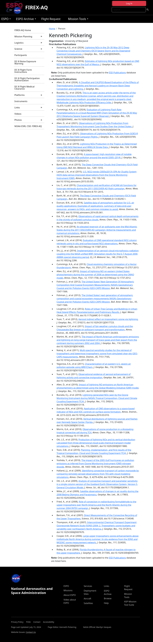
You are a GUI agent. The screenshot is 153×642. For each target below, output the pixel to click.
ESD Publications (117, 72)
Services (88, 586)
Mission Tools (78, 19)
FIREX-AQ (36, 7)
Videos (17, 113)
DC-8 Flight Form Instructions (23, 71)
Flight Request (51, 19)
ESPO (5, 19)
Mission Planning (28, 37)
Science (28, 49)
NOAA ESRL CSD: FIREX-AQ (28, 126)
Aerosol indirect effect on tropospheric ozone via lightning (108, 319)
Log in (129, 3)
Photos (28, 120)
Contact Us (31, 632)
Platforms (28, 96)
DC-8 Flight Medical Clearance (24, 87)
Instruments (20, 101)
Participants (20, 55)
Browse (107, 598)
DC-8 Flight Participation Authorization (27, 79)
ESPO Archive (25, 19)
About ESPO (70, 595)
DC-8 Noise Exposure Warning (25, 62)
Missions (68, 590)
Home (52, 28)
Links (28, 108)
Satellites (88, 603)
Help (106, 603)
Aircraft (87, 598)
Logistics (28, 43)
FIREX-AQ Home (22, 30)
